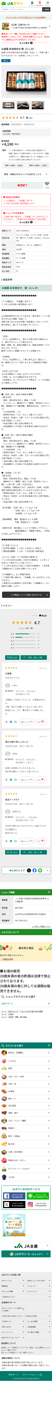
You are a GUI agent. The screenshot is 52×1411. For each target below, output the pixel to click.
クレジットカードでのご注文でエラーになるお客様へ (26, 17)
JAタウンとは (6, 1280)
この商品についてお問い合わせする (26, 594)
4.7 (37, 622)
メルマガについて (10, 932)
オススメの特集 (7, 1291)
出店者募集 (31, 1327)
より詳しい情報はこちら (41, 926)
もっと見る (24, 42)
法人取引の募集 (33, 1332)
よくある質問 (32, 1321)
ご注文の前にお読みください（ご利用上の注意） (19, 1316)
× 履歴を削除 (7, 959)
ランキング (31, 1286)
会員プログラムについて (10, 1337)
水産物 (10, 1014)
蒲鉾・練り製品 (21, 1017)
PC (41, 1374)
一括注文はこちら (8, 1297)
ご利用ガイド (6, 1321)
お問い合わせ (6, 1327)
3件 (30, 117)
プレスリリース (7, 1332)
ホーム (3, 1011)
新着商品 (4, 1286)
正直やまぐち (13, 1011)
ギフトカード (32, 1291)
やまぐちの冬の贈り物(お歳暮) (31, 1011)
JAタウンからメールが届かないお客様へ (12, 1309)
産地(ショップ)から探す (36, 1280)
